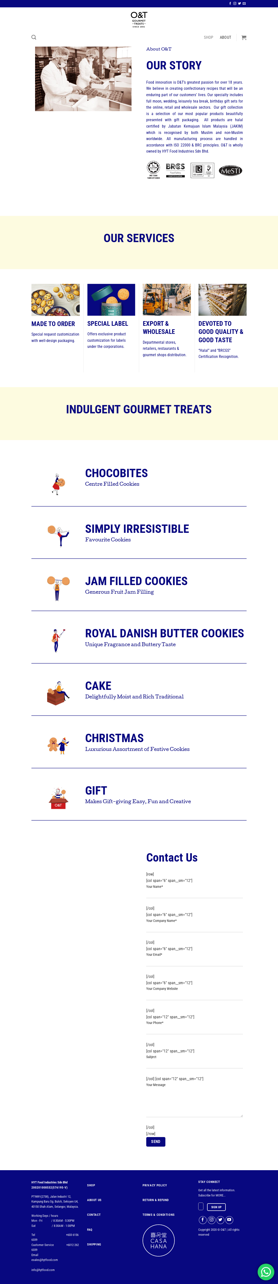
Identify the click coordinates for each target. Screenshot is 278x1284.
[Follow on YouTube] (229, 1220)
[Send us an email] (244, 3)
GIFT (96, 791)
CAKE (98, 686)
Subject (194, 1064)
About (225, 37)
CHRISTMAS (114, 738)
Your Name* (194, 894)
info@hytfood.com (43, 1270)
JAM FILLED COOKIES (136, 581)
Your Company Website (194, 996)
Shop (208, 37)
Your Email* (194, 962)
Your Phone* (194, 1030)
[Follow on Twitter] (239, 3)
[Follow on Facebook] (230, 3)
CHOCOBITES (116, 473)
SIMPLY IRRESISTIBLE (137, 529)
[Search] (33, 37)
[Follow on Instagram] (234, 3)
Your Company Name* (194, 928)
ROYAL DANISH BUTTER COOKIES (164, 633)
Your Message (194, 1103)
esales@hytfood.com (44, 1260)
